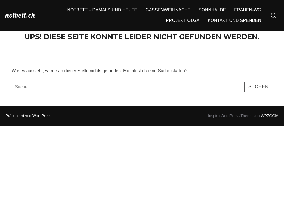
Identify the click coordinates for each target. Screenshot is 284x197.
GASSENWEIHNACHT (167, 10)
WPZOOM (270, 116)
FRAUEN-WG (247, 10)
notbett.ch (20, 14)
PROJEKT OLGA (182, 20)
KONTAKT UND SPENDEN (234, 20)
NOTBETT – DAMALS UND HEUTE (102, 10)
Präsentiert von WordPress (28, 116)
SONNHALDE (212, 10)
